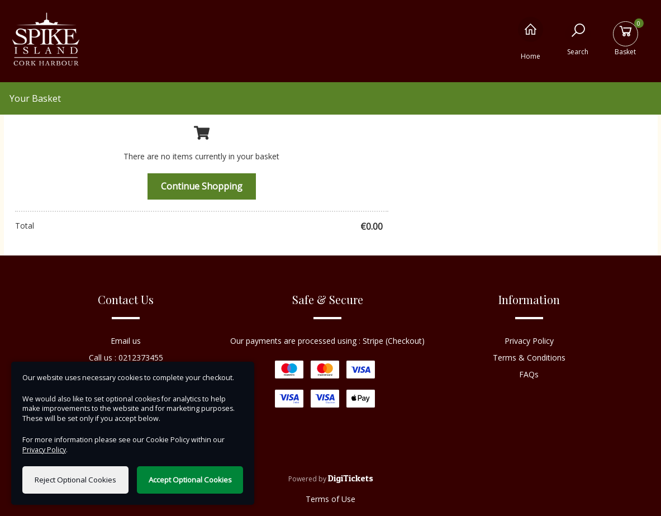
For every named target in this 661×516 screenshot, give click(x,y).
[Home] (530, 38)
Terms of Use (330, 499)
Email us (126, 340)
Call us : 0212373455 (126, 357)
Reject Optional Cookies (75, 480)
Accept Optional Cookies (190, 480)
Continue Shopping (201, 186)
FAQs (529, 374)
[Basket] (625, 38)
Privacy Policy (529, 340)
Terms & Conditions (529, 357)
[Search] (578, 38)
